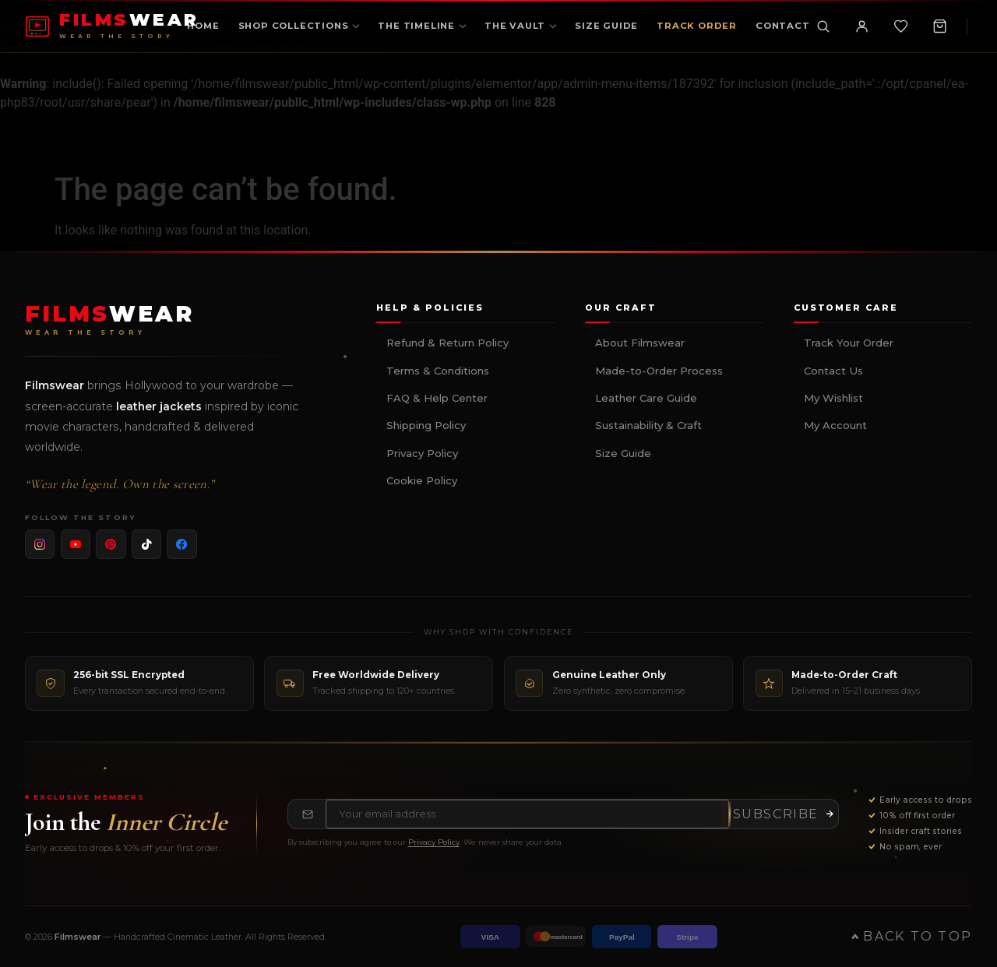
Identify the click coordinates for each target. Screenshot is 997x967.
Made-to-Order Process (659, 370)
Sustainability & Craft (648, 425)
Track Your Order (848, 342)
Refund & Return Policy (447, 342)
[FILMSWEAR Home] (112, 26)
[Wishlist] (900, 26)
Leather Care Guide (646, 398)
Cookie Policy (421, 480)
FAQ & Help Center (437, 398)
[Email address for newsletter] (527, 814)
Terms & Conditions (437, 370)
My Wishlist (833, 398)
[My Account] (861, 26)
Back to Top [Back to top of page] (911, 936)
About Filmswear (640, 342)
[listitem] (40, 544)
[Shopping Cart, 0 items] (939, 26)
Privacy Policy (422, 453)
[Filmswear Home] (109, 320)
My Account (835, 425)
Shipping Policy (426, 425)
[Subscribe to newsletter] (783, 814)
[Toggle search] (822, 26)
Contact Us (833, 370)
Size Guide (623, 453)
